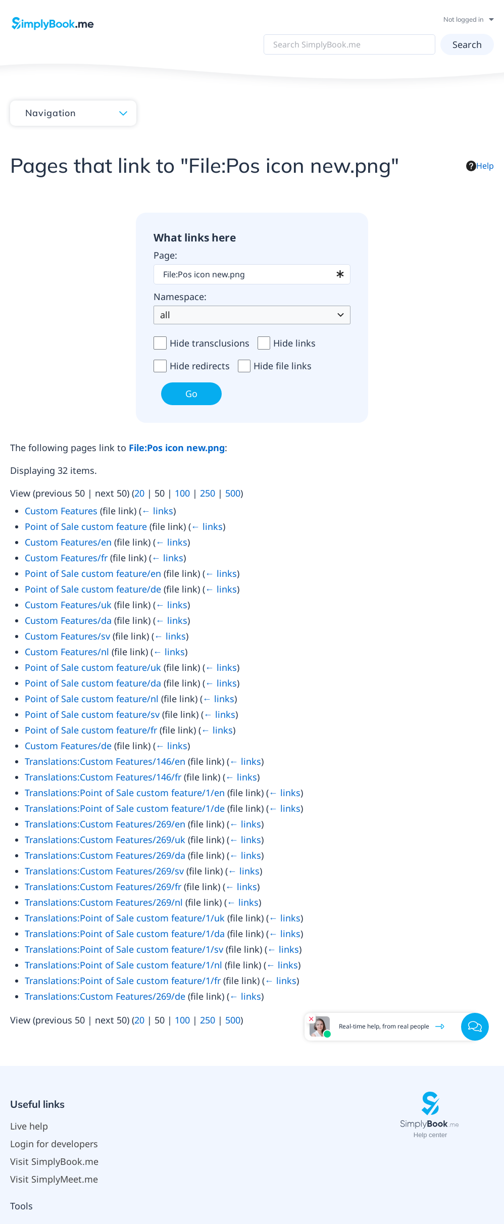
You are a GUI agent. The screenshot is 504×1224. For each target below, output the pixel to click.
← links (157, 511)
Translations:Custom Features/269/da (105, 855)
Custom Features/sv (67, 636)
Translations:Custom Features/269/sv (104, 871)
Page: (165, 255)
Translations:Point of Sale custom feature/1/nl (123, 965)
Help (480, 165)
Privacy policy (163, 1163)
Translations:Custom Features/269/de (105, 996)
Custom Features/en (68, 542)
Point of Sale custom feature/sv (92, 714)
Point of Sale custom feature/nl (92, 699)
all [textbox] (165, 315)
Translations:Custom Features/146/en (105, 761)
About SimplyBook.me (232, 1163)
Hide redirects (200, 366)
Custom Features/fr (66, 558)
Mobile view (347, 1163)
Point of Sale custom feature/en (93, 573)
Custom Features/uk (68, 605)
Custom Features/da (68, 620)
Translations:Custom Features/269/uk (105, 840)
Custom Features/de (68, 746)
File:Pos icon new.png (177, 448)
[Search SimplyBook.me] (352, 44)
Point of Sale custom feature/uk (93, 667)
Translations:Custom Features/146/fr (103, 777)
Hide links (294, 343)
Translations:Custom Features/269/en (105, 824)
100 (182, 493)
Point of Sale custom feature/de (93, 589)
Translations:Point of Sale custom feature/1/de (125, 808)
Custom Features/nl (67, 652)
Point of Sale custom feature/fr (91, 730)
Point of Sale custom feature (86, 526)
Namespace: (180, 296)
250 (207, 493)
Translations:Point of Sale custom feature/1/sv (124, 949)
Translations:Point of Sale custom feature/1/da (125, 933)
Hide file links (283, 366)
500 (232, 493)
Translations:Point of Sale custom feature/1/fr (123, 980)
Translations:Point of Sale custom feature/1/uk (125, 918)
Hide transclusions (209, 343)
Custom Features (61, 511)
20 (139, 493)
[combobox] (252, 274)
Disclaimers (297, 1163)
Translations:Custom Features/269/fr (103, 886)
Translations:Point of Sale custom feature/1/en (125, 793)
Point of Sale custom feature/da (93, 683)
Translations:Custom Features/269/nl (104, 902)
